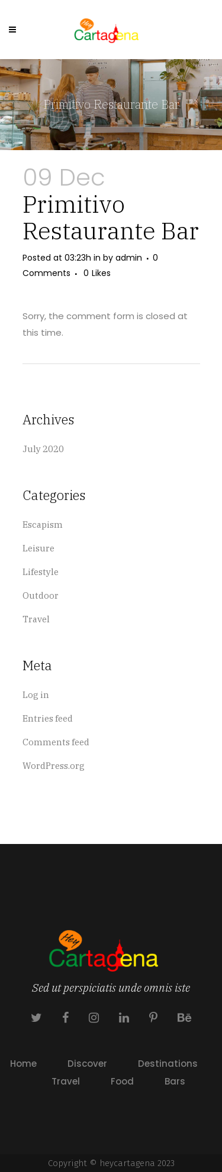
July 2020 (43, 448)
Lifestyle (40, 571)
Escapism (42, 524)
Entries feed (47, 718)
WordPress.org (53, 765)
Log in (35, 694)
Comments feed (55, 742)
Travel (36, 619)
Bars (175, 1081)
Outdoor (40, 595)
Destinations (168, 1063)
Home (23, 1063)
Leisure (38, 548)
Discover (87, 1063)
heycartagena (127, 1163)
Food (122, 1081)
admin (128, 258)
